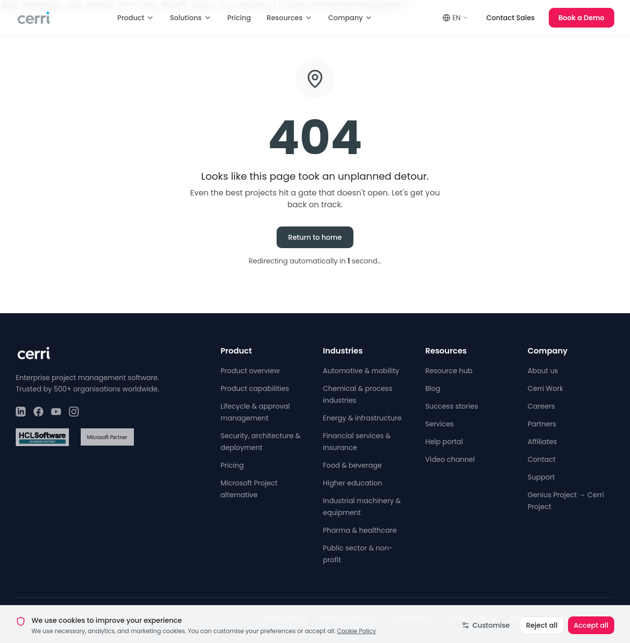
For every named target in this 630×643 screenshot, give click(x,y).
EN (455, 18)
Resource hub (448, 371)
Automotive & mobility (361, 371)
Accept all (591, 633)
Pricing (239, 18)
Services (439, 424)
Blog (432, 388)
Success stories (451, 406)
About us (543, 371)
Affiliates (542, 442)
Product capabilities (254, 388)
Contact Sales (510, 18)
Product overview (250, 371)
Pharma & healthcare (360, 530)
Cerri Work (545, 388)
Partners (542, 424)
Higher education (352, 483)
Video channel (450, 459)
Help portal (444, 442)
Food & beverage (352, 465)
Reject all (542, 633)
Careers (541, 406)
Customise (486, 633)
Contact (542, 459)
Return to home (315, 237)
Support (541, 477)
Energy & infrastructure (362, 418)
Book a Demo (581, 18)
